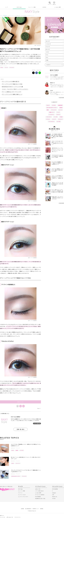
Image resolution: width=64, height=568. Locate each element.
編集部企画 (60, 105)
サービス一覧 (2, 517)
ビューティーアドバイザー (23, 496)
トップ (6, 7)
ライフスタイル (51, 121)
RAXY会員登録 (55, 489)
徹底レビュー (51, 112)
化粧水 (61, 116)
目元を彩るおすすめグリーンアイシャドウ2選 (12, 86)
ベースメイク (48, 44)
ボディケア (47, 49)
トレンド (6, 67)
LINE (53, 494)
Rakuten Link (54, 496)
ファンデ (54, 119)
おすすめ (53, 105)
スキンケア (47, 41)
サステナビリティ (18, 517)
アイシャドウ (12, 67)
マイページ (20, 492)
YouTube (53, 498)
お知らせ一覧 (37, 489)
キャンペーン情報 (32, 7)
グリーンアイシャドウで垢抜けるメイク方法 (12, 84)
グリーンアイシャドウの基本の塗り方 (10, 81)
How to (2, 67)
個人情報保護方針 (28, 508)
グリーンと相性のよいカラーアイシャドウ (11, 92)
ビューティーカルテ (22, 494)
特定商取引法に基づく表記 (40, 498)
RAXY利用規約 (38, 496)
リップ (58, 112)
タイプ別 (58, 121)
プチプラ (58, 114)
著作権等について (36, 508)
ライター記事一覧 (37, 423)
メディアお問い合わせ (39, 490)
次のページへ (20, 402)
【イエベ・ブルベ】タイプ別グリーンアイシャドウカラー (15, 89)
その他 (46, 60)
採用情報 (41, 508)
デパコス (48, 119)
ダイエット (60, 119)
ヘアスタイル (51, 114)
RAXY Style (19, 7)
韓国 (47, 109)
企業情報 (22, 508)
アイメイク (5, 65)
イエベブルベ (48, 116)
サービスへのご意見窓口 (39, 494)
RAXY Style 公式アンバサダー (16, 476)
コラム (46, 57)
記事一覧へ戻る (20, 429)
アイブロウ (21, 450)
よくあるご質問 (58, 7)
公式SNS (44, 7)
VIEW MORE (61, 97)
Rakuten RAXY (5, 3)
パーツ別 (55, 116)
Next (38, 408)
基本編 (17, 450)
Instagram (54, 492)
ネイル (46, 54)
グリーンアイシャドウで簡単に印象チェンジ (12, 94)
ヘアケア (47, 52)
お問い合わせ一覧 (10, 517)
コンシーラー (18, 463)
